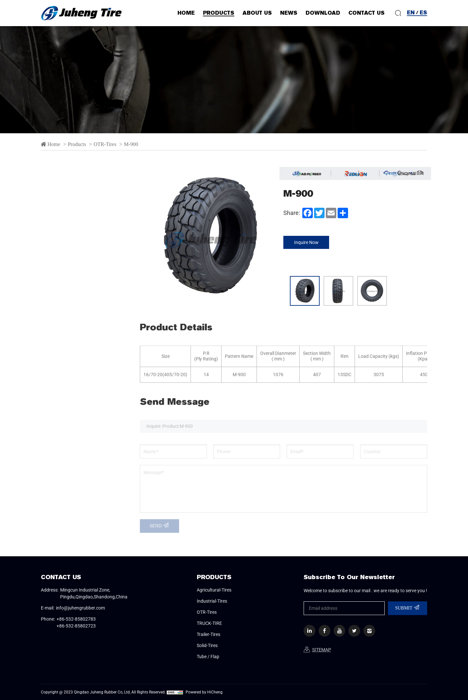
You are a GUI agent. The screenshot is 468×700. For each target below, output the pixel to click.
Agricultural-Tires (77, 208)
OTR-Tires (104, 144)
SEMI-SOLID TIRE (72, 340)
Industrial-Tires (73, 227)
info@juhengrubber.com (80, 607)
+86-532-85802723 (76, 625)
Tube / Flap (67, 417)
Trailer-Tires (68, 379)
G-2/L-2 (61, 279)
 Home (50, 144)
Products (77, 144)
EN (411, 12)
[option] (234, 79)
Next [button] (275, 236)
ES (423, 12)
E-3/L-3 (60, 264)
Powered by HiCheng (204, 692)
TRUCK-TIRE (67, 360)
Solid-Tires (66, 398)
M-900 (131, 144)
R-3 (56, 325)
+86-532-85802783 (76, 619)
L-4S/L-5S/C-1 (68, 294)
